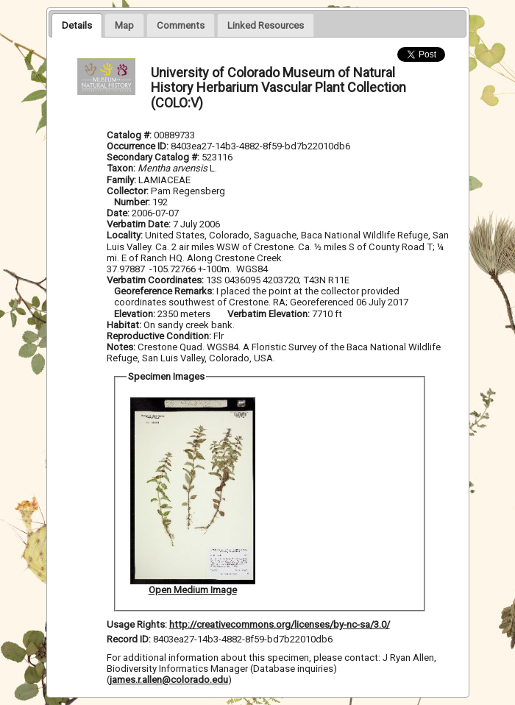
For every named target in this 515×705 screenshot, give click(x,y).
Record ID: (130, 639)
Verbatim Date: (139, 224)
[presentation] (77, 25)
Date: (118, 213)
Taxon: (121, 168)
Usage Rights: (137, 624)
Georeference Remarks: (165, 291)
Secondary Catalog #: (154, 157)
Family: (121, 179)
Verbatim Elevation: (269, 313)
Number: (133, 202)
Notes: (121, 346)
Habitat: (125, 324)
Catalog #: (130, 135)
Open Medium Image (193, 589)
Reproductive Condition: (159, 335)
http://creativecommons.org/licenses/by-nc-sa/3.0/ (279, 624)
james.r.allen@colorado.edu (169, 679)
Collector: (129, 190)
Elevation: (135, 313)
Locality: (125, 235)
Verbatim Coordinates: (156, 280)
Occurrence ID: (139, 146)
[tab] (77, 25)
